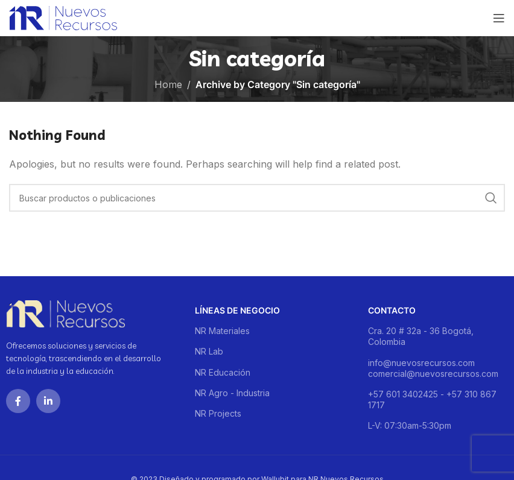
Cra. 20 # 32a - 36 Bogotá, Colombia (421, 336)
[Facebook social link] (18, 401)
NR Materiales (222, 331)
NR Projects (218, 413)
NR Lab (209, 351)
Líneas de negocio (237, 310)
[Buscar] (257, 198)
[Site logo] (63, 17)
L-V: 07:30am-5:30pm (409, 425)
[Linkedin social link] (48, 401)
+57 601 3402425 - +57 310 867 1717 (432, 399)
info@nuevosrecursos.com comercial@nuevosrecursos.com (433, 368)
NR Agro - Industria (232, 393)
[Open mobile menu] (499, 18)
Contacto (392, 310)
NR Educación (222, 372)
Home (168, 84)
